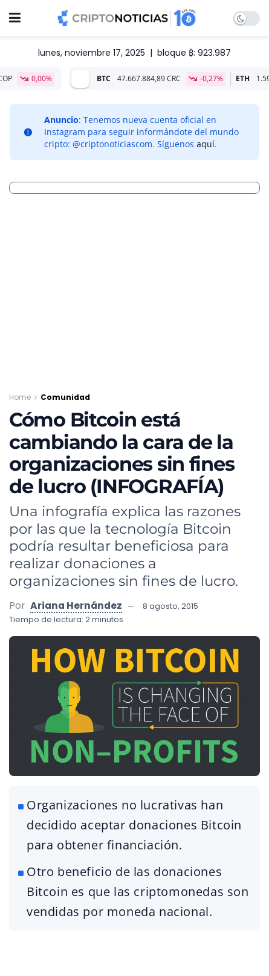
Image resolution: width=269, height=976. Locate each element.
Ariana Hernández (76, 605)
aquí (205, 144)
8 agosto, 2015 (170, 606)
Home (20, 397)
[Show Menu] (15, 18)
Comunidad (65, 397)
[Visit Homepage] (127, 18)
